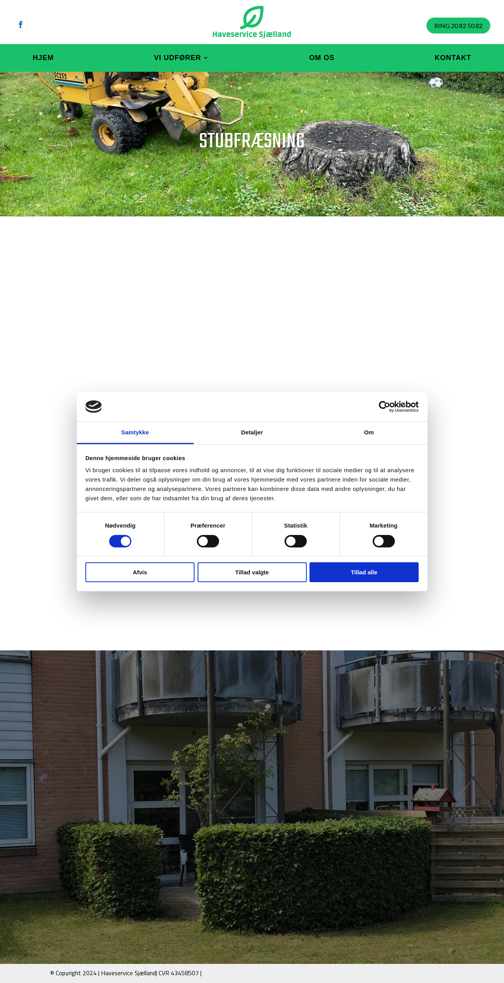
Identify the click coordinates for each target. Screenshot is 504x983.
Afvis (140, 572)
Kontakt (453, 58)
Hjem (43, 58)
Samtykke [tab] (135, 432)
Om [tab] (369, 432)
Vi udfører (177, 58)
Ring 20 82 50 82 (458, 25)
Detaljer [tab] (252, 432)
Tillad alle (364, 572)
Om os (321, 58)
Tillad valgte (252, 572)
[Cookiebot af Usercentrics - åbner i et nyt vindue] (384, 407)
